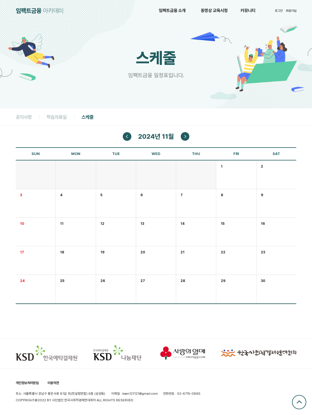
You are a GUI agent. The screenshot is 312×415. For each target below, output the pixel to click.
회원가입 (291, 11)
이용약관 (53, 383)
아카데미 (39, 10)
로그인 (279, 11)
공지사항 (24, 117)
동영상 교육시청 (214, 10)
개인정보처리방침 (27, 383)
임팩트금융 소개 (172, 10)
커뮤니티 (248, 10)
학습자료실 (57, 117)
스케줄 (88, 117)
